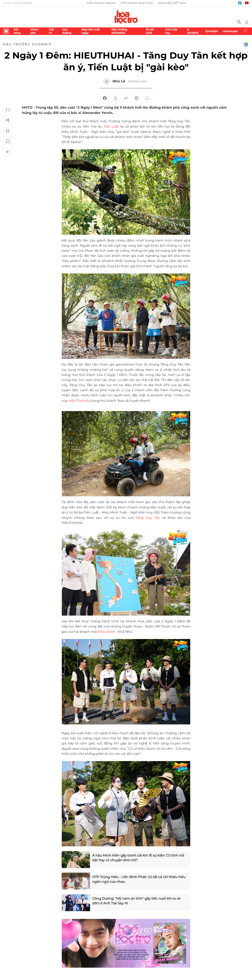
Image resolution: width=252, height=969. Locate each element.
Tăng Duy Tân (148, 517)
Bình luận (7, 141)
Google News (246, 44)
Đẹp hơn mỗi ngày (91, 31)
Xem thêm (246, 31)
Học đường (66, 31)
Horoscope (230, 31)
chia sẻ (105, 98)
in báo (136, 98)
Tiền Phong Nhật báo (136, 3)
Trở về (7, 152)
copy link (126, 98)
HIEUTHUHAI (78, 400)
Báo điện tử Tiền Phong (126, 16)
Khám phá (34, 31)
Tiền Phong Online (101, 3)
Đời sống (17, 31)
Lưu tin (7, 131)
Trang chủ (6, 31)
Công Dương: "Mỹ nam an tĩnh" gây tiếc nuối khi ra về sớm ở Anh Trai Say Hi (137, 900)
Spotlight (211, 31)
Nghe (7, 109)
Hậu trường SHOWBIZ (119, 31)
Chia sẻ (7, 120)
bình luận (147, 98)
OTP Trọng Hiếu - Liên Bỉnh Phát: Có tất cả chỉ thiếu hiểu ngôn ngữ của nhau (139, 878)
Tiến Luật (111, 126)
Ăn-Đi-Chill (150, 31)
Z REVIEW (193, 31)
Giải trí (51, 31)
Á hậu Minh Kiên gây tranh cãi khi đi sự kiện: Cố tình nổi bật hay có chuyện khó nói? (138, 857)
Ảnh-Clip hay (171, 31)
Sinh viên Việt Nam (172, 3)
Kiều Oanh (106, 631)
